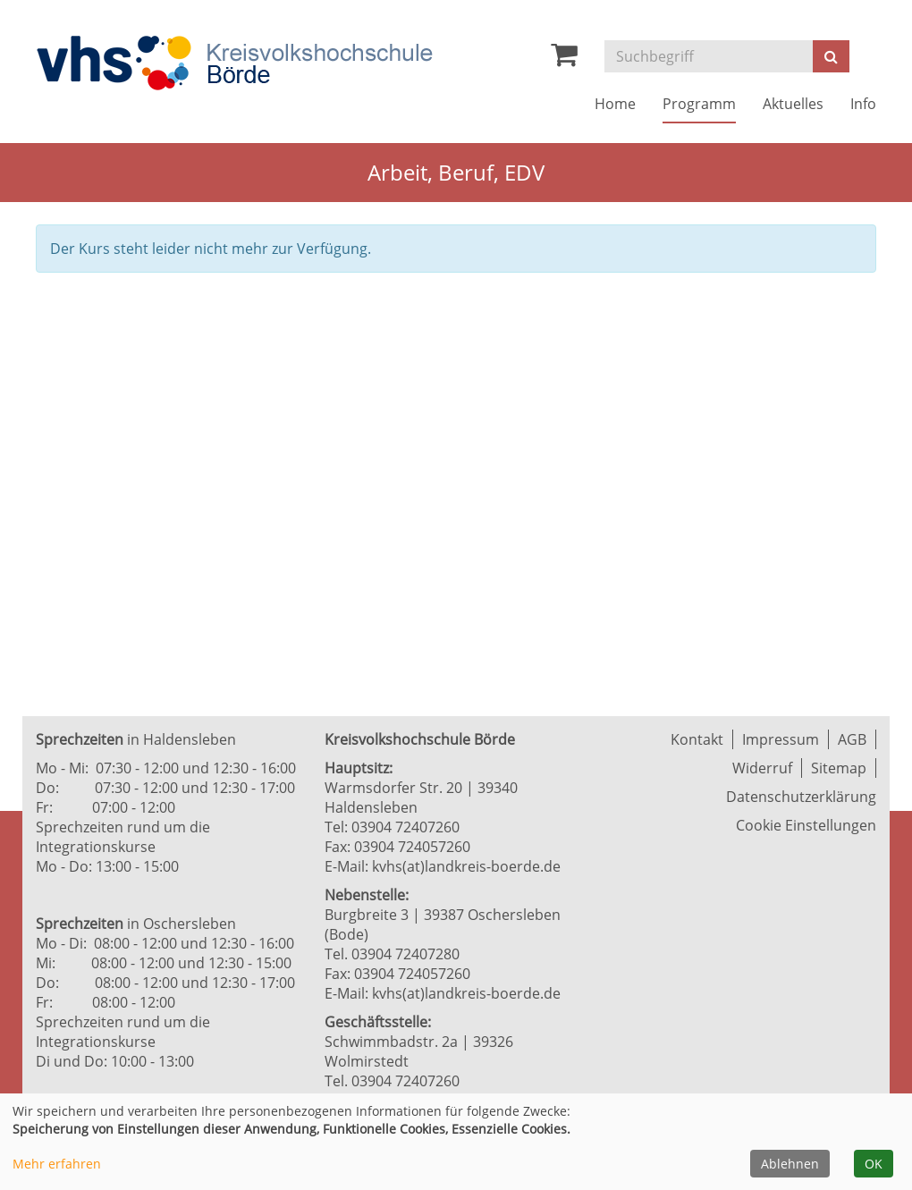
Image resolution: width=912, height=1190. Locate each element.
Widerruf (762, 768)
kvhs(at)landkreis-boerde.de (466, 866)
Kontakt (697, 739)
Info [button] (863, 104)
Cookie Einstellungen (806, 825)
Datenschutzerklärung (801, 796)
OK (873, 1163)
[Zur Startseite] (234, 63)
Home (615, 104)
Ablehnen (790, 1163)
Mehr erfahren (57, 1163)
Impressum (780, 739)
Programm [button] (699, 104)
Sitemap (838, 768)
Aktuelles (793, 104)
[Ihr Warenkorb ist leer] (564, 59)
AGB (852, 739)
